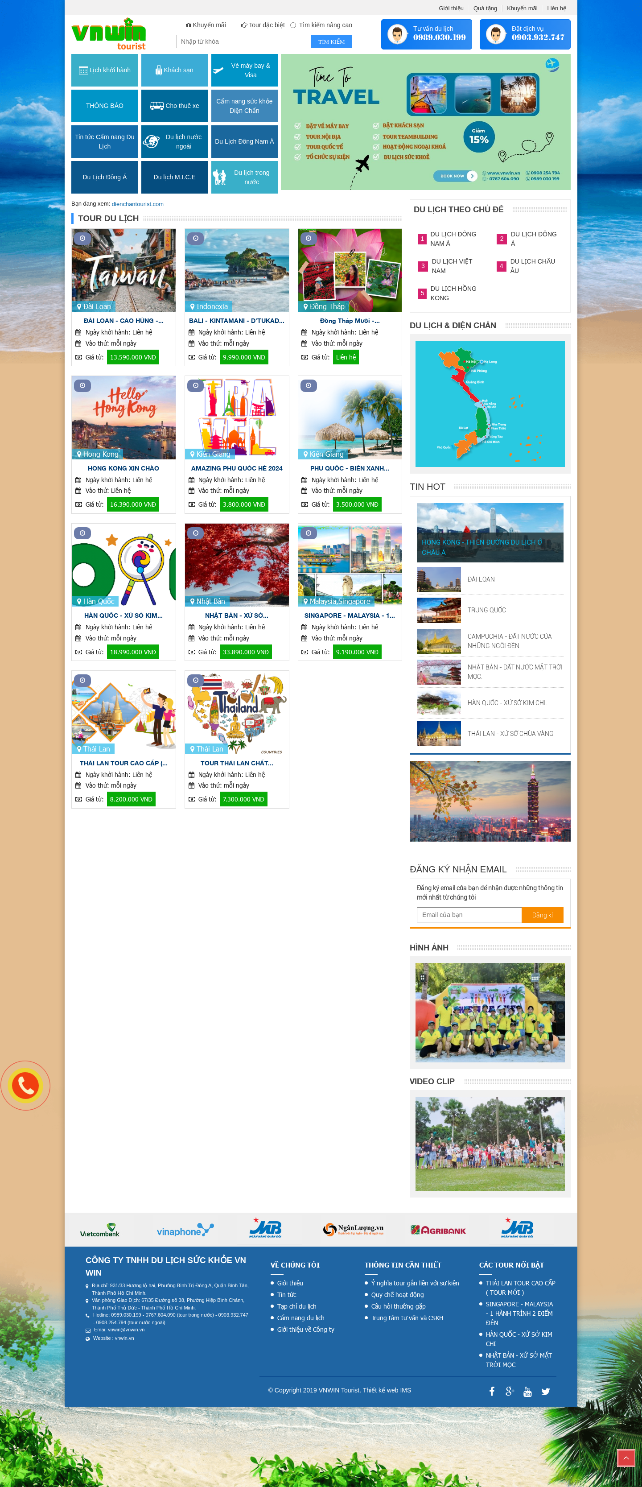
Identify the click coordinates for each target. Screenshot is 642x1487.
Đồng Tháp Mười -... (350, 320)
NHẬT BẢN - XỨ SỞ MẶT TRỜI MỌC (519, 1360)
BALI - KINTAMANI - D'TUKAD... (236, 320)
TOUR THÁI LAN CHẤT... (237, 763)
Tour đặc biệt (267, 25)
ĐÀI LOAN (481, 579)
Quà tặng (485, 8)
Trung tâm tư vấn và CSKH (407, 1318)
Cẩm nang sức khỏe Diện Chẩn (244, 106)
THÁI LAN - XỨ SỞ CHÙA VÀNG (511, 733)
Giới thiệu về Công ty (305, 1329)
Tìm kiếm (331, 41)
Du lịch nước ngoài (172, 141)
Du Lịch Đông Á (104, 177)
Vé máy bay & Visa (241, 70)
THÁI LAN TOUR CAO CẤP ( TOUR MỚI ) (521, 1288)
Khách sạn (174, 70)
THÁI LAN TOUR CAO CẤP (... (124, 763)
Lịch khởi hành (105, 70)
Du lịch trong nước (241, 177)
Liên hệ (556, 8)
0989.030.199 (439, 37)
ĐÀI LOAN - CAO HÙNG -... (124, 320)
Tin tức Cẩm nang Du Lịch (104, 141)
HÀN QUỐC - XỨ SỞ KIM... (123, 615)
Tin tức (286, 1294)
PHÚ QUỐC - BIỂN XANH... (349, 468)
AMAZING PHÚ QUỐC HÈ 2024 (237, 468)
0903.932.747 (538, 37)
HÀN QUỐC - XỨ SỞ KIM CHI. (507, 702)
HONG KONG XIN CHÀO (123, 468)
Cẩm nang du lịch (301, 1318)
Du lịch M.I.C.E (175, 177)
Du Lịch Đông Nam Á (244, 141)
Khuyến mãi (522, 8)
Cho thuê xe (174, 106)
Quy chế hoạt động (397, 1294)
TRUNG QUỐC (487, 610)
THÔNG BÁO (104, 105)
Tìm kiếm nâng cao (321, 25)
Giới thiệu (451, 8)
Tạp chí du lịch (297, 1306)
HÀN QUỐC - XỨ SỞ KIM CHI (519, 1339)
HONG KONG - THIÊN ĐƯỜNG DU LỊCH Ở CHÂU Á (482, 547)
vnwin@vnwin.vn (126, 1329)
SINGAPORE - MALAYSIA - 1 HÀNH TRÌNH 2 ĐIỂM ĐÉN (519, 1313)
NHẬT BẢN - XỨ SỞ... (236, 615)
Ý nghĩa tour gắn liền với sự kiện (415, 1283)
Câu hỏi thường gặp (398, 1306)
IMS (405, 1390)
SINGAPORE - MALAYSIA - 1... (350, 615)
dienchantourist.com (138, 204)
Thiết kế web (381, 1390)
